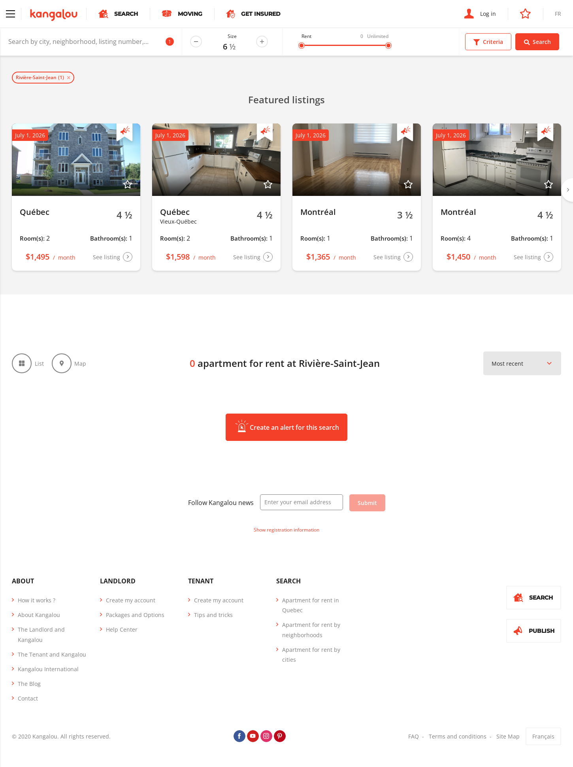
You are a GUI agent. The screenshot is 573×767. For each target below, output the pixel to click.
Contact (28, 698)
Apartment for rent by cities (311, 654)
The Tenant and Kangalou (52, 654)
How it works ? (36, 600)
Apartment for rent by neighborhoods (311, 629)
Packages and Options (135, 615)
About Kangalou (39, 615)
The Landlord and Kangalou (41, 634)
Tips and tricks (213, 615)
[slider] (301, 45)
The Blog (29, 683)
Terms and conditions (457, 736)
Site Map (508, 736)
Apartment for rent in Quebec (310, 605)
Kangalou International (48, 669)
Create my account (130, 600)
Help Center (122, 629)
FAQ (413, 736)
